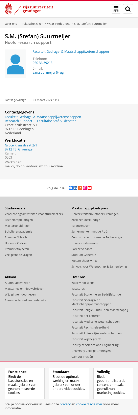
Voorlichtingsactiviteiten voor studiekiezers (34, 214)
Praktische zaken (32, 24)
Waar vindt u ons (58, 24)
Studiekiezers (15, 208)
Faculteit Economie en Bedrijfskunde (96, 294)
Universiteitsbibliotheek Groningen (95, 214)
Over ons (11, 24)
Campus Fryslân (82, 356)
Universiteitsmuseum (85, 243)
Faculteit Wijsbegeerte (86, 339)
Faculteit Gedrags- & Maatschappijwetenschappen (71, 51)
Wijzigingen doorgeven (20, 294)
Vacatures (78, 288)
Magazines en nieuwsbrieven (24, 288)
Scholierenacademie (18, 231)
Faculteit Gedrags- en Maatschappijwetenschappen (91, 302)
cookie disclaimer (89, 404)
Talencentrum (80, 226)
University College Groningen (91, 351)
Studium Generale (83, 255)
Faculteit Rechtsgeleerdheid (90, 327)
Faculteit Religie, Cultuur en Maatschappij (99, 310)
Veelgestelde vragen (18, 255)
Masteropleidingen (17, 226)
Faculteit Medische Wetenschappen (95, 321)
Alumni (10, 277)
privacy (65, 404)
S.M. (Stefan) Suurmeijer (90, 24)
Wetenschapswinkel (84, 261)
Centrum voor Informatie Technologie (96, 237)
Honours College (16, 243)
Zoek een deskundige (85, 220)
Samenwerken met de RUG (89, 231)
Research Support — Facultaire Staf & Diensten (40, 121)
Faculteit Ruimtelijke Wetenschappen (96, 333)
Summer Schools (16, 237)
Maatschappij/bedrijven (89, 208)
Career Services (81, 249)
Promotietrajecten (17, 249)
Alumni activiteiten (17, 283)
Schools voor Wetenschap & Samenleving (99, 266)
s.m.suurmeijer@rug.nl (50, 72)
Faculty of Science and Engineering (95, 345)
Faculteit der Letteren (85, 316)
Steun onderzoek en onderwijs (25, 300)
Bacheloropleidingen (19, 220)
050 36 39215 (42, 63)
